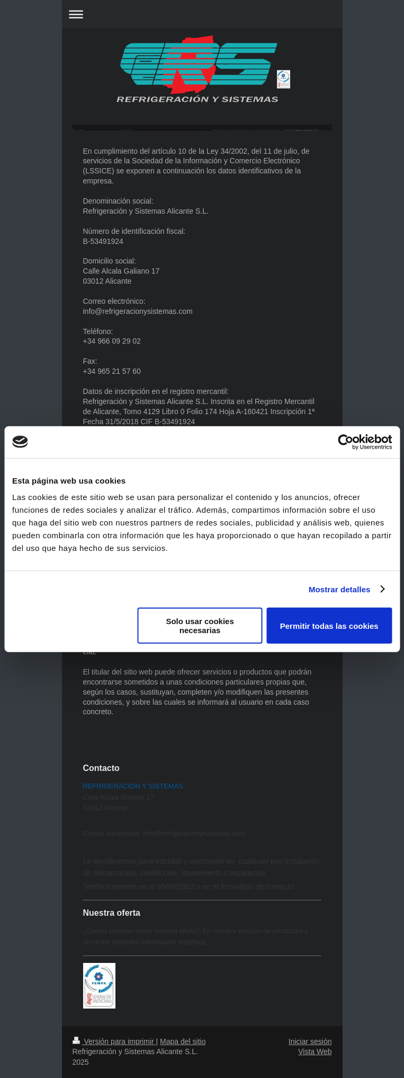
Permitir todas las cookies (329, 625)
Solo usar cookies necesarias (200, 626)
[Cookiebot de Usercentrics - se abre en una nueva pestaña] (345, 442)
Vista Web (314, 1051)
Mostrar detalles (340, 588)
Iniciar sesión (310, 1041)
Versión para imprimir (114, 1041)
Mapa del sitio (182, 1041)
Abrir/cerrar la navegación (202, 14)
